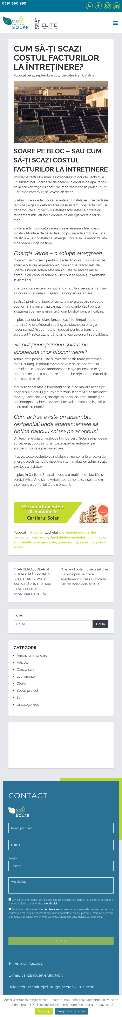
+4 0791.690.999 (29, 963)
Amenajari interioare (32, 655)
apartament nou (71, 532)
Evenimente (26, 676)
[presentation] (39, 929)
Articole (36, 532)
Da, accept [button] (44, 1011)
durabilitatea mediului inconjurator (77, 537)
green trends (68, 542)
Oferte (21, 683)
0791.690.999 (14, 3)
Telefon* (61, 864)
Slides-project (27, 691)
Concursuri (25, 669)
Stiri (19, 698)
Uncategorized (28, 705)
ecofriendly (23, 542)
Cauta (18, 616)
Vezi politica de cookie (71, 1011)
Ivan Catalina (84, 75)
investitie (87, 542)
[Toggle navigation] (114, 23)
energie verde (45, 542)
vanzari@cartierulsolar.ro (42, 975)
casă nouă (40, 537)
